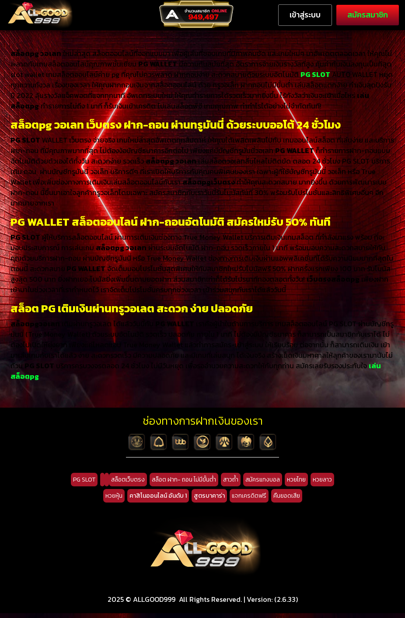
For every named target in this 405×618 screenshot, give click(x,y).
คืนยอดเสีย (286, 500)
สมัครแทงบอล (262, 484)
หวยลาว (322, 484)
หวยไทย (296, 484)
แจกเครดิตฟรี (249, 500)
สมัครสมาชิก (367, 15)
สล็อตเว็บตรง (128, 484)
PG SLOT (84, 484)
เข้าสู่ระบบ (305, 15)
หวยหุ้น (113, 500)
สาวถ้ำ (230, 484)
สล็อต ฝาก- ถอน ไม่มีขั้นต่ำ (184, 484)
